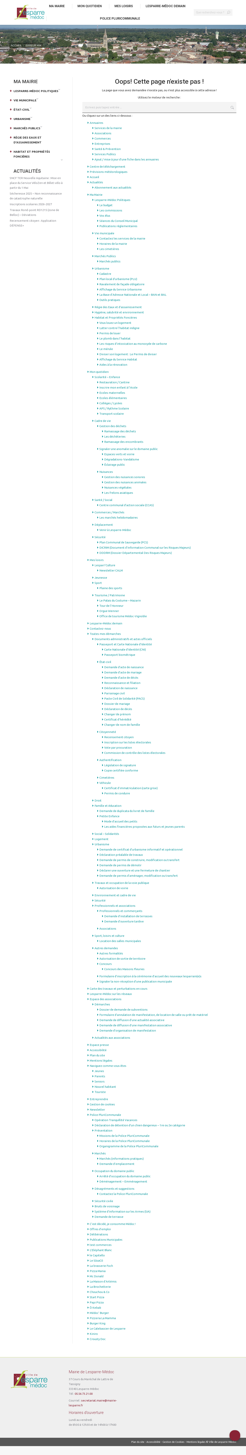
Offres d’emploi (100, 1238)
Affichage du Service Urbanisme (120, 298)
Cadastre (105, 282)
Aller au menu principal (54, 4)
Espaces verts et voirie (119, 463)
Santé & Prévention (108, 157)
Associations (103, 142)
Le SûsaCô (96, 1269)
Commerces (103, 147)
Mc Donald (96, 1285)
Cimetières (106, 786)
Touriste (100, 1100)
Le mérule (106, 357)
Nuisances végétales (118, 496)
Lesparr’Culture (105, 574)
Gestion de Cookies (173, 1450)
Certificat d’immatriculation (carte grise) (131, 797)
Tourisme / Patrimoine (110, 604)
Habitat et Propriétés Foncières (116, 326)
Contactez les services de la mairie (122, 247)
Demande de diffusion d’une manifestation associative (135, 1034)
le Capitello (97, 1264)
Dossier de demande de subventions (123, 1018)
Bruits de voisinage (107, 1215)
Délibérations (99, 1243)
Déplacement (104, 533)
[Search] (213, 21)
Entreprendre (99, 1108)
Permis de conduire (117, 802)
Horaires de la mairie (113, 252)
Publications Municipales (106, 1248)
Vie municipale (104, 242)
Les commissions (110, 219)
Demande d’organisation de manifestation (127, 1039)
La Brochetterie (100, 1295)
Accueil (94, 186)
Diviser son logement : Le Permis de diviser (128, 363)
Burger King (97, 1332)
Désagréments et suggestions (114, 1197)
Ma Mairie (96, 203)
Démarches (102, 1013)
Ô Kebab (95, 1316)
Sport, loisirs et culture (109, 944)
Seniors (100, 1090)
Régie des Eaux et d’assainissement (118, 316)
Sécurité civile (104, 1210)
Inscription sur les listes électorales (127, 751)
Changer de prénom (117, 723)
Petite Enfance (109, 825)
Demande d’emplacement (116, 1172)
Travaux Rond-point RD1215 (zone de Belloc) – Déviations (34, 221)
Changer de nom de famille (122, 733)
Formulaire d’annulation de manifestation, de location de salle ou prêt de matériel (153, 1023)
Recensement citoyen (119, 746)
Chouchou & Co (99, 1300)
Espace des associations (105, 1008)
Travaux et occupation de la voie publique (122, 891)
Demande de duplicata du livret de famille (126, 819)
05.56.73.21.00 (84, 1402)
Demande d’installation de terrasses (128, 925)
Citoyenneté (107, 740)
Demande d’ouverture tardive (124, 930)
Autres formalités (111, 962)
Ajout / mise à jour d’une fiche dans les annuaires (127, 168)
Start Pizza (97, 1306)
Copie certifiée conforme (121, 779)
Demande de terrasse (109, 1225)
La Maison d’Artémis (103, 1290)
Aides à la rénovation (113, 373)
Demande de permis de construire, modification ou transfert (139, 869)
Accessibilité (98, 1059)
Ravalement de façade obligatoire (122, 293)
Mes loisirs (97, 569)
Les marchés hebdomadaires (118, 526)
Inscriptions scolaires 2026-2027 (31, 213)
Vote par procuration (118, 756)
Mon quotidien (99, 380)
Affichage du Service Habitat (118, 368)
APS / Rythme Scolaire (114, 417)
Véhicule (105, 791)
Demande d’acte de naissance (124, 676)
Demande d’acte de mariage (123, 681)
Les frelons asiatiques (118, 501)
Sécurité (100, 546)
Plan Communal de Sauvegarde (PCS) (123, 551)
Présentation (103, 1139)
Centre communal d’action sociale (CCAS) (126, 514)
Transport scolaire (111, 422)
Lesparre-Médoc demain (106, 632)
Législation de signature (120, 774)
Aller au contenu (22, 4)
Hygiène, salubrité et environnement (119, 321)
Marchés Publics (105, 265)
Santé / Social (103, 508)
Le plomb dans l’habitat (115, 347)
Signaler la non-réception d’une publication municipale (135, 990)
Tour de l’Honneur (111, 614)
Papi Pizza (97, 1311)
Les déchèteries (115, 445)
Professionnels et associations (115, 914)
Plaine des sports (110, 597)
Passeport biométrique (119, 663)
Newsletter (97, 1118)
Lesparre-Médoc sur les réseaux (111, 1002)
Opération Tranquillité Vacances (116, 1129)
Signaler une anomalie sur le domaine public (128, 457)
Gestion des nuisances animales (125, 491)
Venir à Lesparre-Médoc (115, 538)
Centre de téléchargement (107, 175)
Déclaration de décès (118, 718)
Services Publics (105, 163)
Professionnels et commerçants (120, 919)
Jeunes (99, 1080)
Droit (98, 809)
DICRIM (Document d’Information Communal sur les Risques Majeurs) (145, 556)
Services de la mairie (108, 137)
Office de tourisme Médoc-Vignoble (123, 625)
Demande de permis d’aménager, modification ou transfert (138, 884)
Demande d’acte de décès (121, 686)
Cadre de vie (103, 429)
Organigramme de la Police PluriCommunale (128, 1155)
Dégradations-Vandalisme (121, 468)
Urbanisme (102, 277)
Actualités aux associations (112, 1046)
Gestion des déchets (112, 435)
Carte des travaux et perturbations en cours (118, 997)
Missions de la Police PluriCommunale (124, 1144)
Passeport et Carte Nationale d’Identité (125, 653)
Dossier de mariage (117, 712)
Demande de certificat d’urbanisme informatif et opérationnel (141, 858)
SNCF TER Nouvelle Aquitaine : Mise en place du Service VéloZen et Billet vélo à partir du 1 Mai (36, 191)
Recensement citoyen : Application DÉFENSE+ (33, 232)
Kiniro (94, 1342)
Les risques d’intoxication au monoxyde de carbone (133, 352)
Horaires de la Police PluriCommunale (124, 1150)
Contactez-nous (100, 637)
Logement (101, 848)
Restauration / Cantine (114, 391)
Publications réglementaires (118, 235)
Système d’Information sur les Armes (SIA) (123, 1220)
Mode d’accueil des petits (120, 830)
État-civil (105, 670)
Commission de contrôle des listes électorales (134, 761)
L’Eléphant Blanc (101, 1259)
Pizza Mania (98, 1280)
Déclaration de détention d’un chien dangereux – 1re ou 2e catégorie (140, 1134)
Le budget (106, 214)
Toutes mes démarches (105, 642)
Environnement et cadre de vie (115, 904)
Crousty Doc (98, 1348)
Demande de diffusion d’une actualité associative (131, 1029)
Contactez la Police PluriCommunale (123, 1202)
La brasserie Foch (101, 1274)
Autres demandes (106, 957)
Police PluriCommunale (105, 1123)
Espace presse (99, 1053)
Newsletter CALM (111, 579)
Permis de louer (109, 342)
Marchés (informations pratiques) (121, 1167)
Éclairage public (114, 473)
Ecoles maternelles (112, 401)
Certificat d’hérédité (117, 728)
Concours (105, 972)
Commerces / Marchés (109, 521)
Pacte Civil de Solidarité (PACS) (124, 707)
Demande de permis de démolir (120, 874)
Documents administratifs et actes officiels (123, 648)
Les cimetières (109, 257)
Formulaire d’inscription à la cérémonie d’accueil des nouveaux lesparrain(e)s (150, 985)
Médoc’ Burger (99, 1321)
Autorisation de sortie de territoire (122, 967)
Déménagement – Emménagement (123, 1190)
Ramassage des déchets (120, 440)
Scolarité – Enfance (107, 386)
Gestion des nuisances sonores (124, 486)
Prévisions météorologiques (108, 180)
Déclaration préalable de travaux (121, 863)
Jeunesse (101, 586)
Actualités (96, 191)
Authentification (110, 769)
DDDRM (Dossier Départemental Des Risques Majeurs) (135, 561)
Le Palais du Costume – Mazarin (120, 609)
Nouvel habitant (105, 1095)
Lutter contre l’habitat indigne (119, 337)
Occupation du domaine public (114, 1180)
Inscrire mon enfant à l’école (118, 396)
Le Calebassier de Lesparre (108, 1337)
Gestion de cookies (102, 1113)
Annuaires (96, 131)
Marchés (100, 1162)
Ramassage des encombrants (123, 450)
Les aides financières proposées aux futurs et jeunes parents (144, 835)
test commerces (101, 1253)
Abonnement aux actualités (113, 196)
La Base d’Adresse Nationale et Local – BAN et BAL (132, 303)
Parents (100, 1085)
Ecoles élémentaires (113, 407)
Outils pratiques (109, 308)
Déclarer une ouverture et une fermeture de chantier (134, 879)
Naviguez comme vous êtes (108, 1074)
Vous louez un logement (115, 331)
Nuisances (106, 480)
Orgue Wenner (109, 619)
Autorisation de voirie (113, 897)
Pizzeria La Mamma (103, 1327)
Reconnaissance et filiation (122, 691)
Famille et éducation (108, 814)
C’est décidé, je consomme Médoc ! (113, 1232)
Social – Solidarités (107, 842)
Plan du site (97, 1064)
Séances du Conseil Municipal (118, 229)
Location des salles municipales (120, 950)
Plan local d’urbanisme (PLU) (118, 288)
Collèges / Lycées (110, 412)
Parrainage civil (114, 702)
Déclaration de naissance (121, 697)
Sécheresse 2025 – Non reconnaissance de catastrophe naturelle (36, 205)
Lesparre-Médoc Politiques (112, 208)
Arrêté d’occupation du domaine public (125, 1185)
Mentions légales (101, 1069)
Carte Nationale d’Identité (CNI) (125, 658)
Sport (98, 591)
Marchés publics (109, 270)
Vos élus (104, 224)
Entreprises (102, 152)
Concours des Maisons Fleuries (124, 978)
